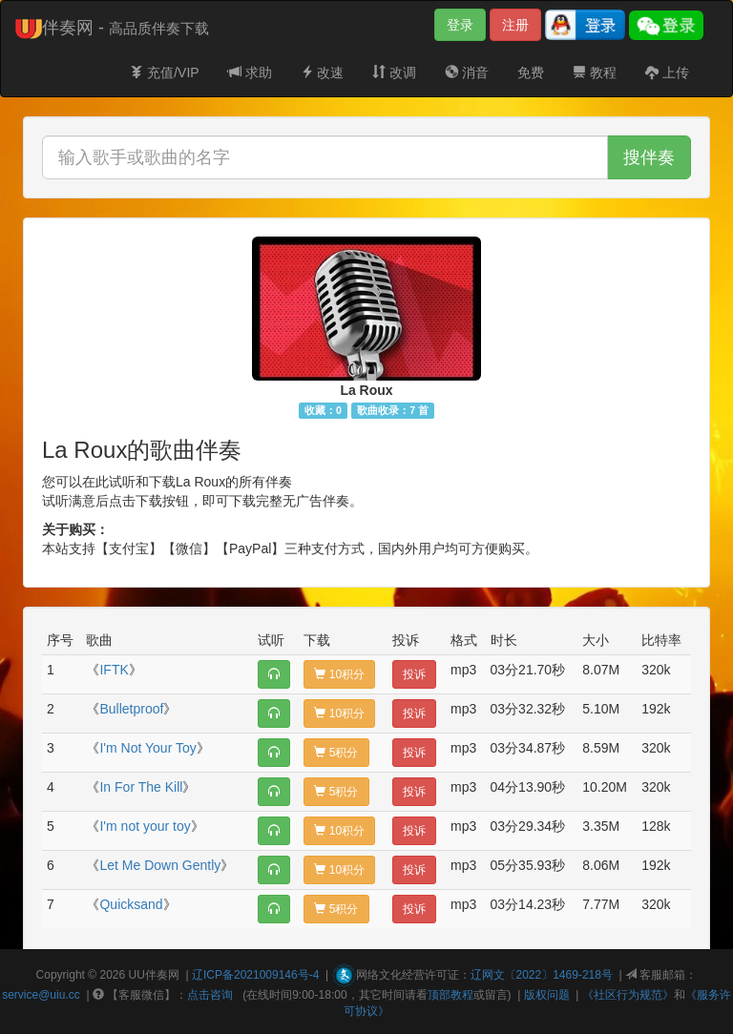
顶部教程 (450, 995)
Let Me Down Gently (159, 865)
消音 (467, 72)
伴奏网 (162, 975)
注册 (515, 24)
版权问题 (547, 995)
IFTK (113, 669)
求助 (250, 72)
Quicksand (130, 904)
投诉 (414, 674)
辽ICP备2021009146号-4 (255, 975)
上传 (667, 72)
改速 (323, 72)
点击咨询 (210, 995)
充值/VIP (164, 72)
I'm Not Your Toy (147, 747)
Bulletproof (131, 708)
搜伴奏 (649, 157)
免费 (530, 72)
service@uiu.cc (41, 995)
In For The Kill (140, 787)
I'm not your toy (144, 826)
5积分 (336, 752)
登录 (460, 24)
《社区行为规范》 (628, 995)
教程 (595, 72)
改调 (394, 72)
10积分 (339, 674)
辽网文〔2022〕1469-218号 (542, 975)
